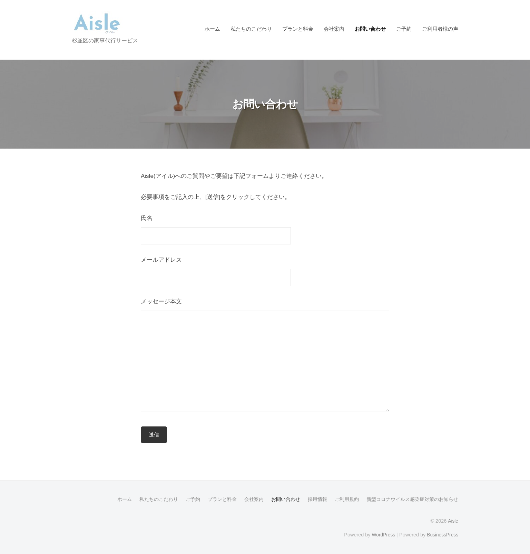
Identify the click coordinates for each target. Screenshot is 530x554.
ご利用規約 (347, 499)
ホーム (212, 29)
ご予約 (404, 29)
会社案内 (334, 29)
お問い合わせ (370, 29)
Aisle (453, 520)
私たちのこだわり (251, 29)
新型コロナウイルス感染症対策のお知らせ (412, 499)
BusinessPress (442, 534)
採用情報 (317, 499)
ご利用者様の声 (440, 29)
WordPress (381, 534)
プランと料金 (297, 29)
